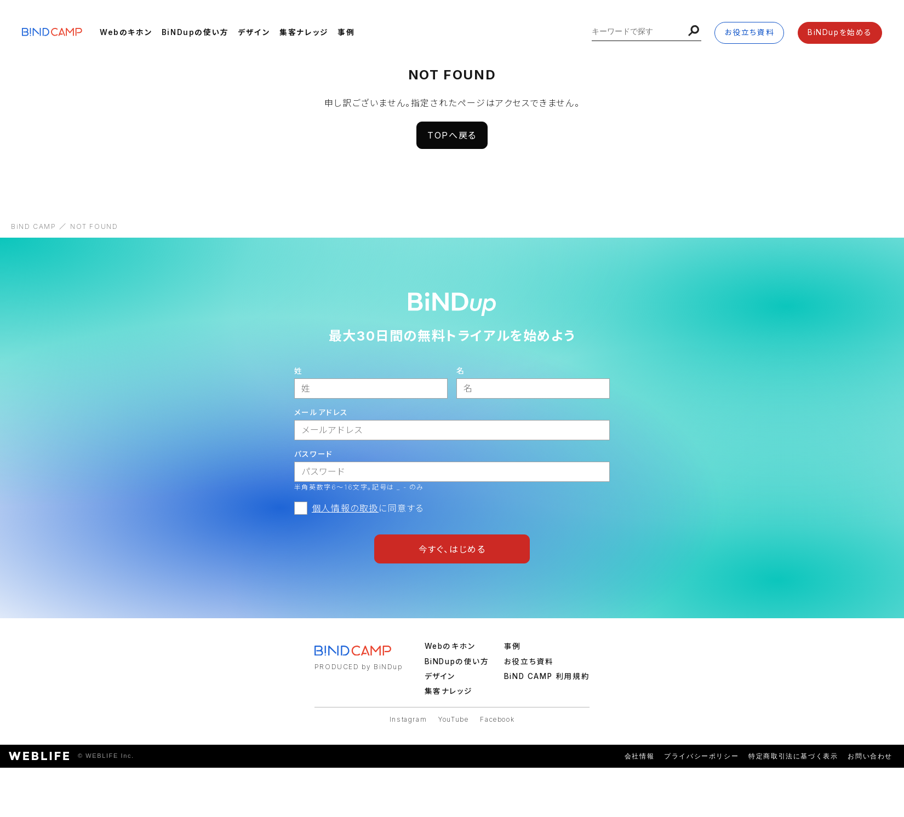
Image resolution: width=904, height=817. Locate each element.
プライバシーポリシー (701, 756)
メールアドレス (321, 412)
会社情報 (639, 756)
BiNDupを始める (840, 32)
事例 (345, 32)
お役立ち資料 (750, 32)
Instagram (408, 719)
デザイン (254, 32)
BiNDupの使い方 (195, 32)
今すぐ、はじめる (452, 549)
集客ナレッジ (304, 32)
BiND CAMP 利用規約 (547, 676)
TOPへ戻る (452, 135)
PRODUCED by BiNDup (358, 667)
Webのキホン (126, 32)
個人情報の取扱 (345, 508)
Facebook (497, 719)
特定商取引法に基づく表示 (793, 756)
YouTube (453, 719)
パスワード (313, 454)
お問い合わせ (870, 756)
